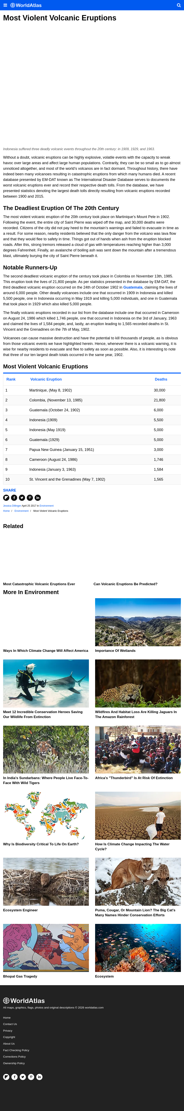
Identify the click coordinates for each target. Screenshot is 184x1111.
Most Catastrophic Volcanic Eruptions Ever (39, 584)
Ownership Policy (14, 1063)
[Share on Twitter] (22, 498)
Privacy (7, 1030)
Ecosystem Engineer (20, 910)
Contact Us (10, 1024)
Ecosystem (104, 976)
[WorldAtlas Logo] (27, 5)
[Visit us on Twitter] (23, 1077)
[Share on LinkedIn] (38, 498)
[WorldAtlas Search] (179, 5)
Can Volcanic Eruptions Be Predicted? (126, 584)
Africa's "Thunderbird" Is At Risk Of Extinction (134, 778)
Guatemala (132, 287)
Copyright (9, 1037)
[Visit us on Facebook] (14, 1077)
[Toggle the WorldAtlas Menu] (5, 5)
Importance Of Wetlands (115, 651)
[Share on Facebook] (14, 498)
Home (7, 1017)
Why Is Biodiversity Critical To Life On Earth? (41, 844)
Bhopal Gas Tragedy (20, 976)
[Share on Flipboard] (6, 498)
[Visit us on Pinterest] (31, 1077)
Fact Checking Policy (16, 1050)
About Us (9, 1043)
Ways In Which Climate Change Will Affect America (45, 651)
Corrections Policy (14, 1056)
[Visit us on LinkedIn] (39, 1077)
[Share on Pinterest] (30, 498)
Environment (46, 505)
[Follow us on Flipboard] (6, 1077)
